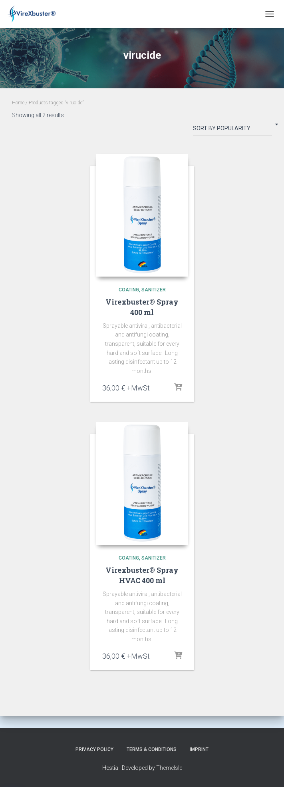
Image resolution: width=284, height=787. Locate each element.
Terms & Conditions (152, 749)
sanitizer (153, 290)
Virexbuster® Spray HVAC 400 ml (142, 575)
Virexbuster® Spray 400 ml (142, 307)
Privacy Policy (94, 749)
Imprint (199, 749)
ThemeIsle (169, 768)
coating (129, 290)
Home (18, 103)
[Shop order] (232, 130)
